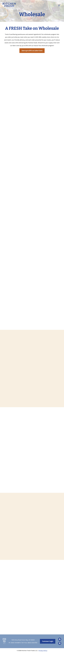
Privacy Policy (43, 650)
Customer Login (47, 641)
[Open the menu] (59, 5)
